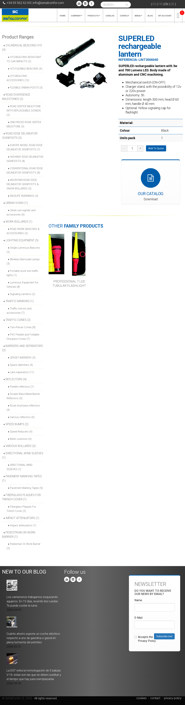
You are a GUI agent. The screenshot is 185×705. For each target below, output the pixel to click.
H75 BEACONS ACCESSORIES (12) (18, 78)
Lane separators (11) (22, 372)
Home (62, 16)
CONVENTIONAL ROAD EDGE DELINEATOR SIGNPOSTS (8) (25, 170)
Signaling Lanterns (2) (22, 294)
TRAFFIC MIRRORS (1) (20, 301)
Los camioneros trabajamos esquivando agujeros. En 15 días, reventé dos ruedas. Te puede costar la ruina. (33, 601)
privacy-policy (172, 698)
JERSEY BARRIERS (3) (22, 357)
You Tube (79, 3)
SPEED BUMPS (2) (17, 424)
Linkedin (85, 3)
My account (164, 16)
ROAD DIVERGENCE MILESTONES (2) (16, 97)
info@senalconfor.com (48, 3)
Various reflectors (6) (22, 417)
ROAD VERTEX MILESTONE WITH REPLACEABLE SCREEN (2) (24, 110)
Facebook (91, 3)
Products (94, 16)
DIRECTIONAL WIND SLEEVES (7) (19, 467)
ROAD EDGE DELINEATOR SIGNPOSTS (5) (19, 135)
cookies (141, 698)
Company (76, 16)
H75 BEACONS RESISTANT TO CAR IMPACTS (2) (24, 59)
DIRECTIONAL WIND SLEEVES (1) (22, 455)
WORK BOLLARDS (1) (19, 221)
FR (160, 4)
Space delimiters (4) (21, 365)
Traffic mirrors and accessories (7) (19, 310)
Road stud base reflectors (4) (23, 407)
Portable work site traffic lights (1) (22, 273)
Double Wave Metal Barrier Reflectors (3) (23, 396)
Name (138, 600)
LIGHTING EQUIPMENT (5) (22, 240)
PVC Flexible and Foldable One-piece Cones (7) (23, 336)
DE (172, 4)
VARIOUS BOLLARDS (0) (21, 446)
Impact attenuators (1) (23, 525)
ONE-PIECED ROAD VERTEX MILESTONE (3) (24, 124)
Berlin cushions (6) (21, 439)
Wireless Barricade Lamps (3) (23, 261)
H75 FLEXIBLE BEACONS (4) (26, 68)
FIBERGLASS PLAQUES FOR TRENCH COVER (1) (21, 497)
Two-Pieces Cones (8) (22, 327)
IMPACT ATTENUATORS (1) (22, 518)
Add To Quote (156, 148)
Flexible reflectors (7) (22, 386)
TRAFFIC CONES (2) (18, 320)
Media (138, 16)
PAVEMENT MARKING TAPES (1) (22, 478)
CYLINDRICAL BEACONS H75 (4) (22, 47)
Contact (124, 16)
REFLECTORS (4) (16, 379)
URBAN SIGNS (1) (17, 203)
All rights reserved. (45, 698)
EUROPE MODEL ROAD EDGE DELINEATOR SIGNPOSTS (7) (25, 147)
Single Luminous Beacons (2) (23, 250)
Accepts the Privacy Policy (145, 639)
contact (155, 698)
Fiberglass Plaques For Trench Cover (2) (21, 509)
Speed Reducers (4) (21, 431)
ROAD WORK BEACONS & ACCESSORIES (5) (23, 231)
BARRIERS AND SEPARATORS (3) (22, 348)
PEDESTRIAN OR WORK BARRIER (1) (18, 534)
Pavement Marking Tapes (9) (26, 488)
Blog (150, 16)
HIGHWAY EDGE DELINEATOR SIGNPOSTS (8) (25, 159)
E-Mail (138, 617)
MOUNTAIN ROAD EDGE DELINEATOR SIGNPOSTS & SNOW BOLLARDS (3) (23, 184)
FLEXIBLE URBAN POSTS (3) (26, 87)
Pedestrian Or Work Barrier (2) (23, 546)
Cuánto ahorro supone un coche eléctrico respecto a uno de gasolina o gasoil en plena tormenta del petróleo (33, 638)
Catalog (110, 16)
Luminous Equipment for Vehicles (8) (22, 284)
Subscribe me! (164, 636)
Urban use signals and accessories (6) (21, 212)
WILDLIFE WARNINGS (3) (24, 195)
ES (154, 4)
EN (166, 4)
